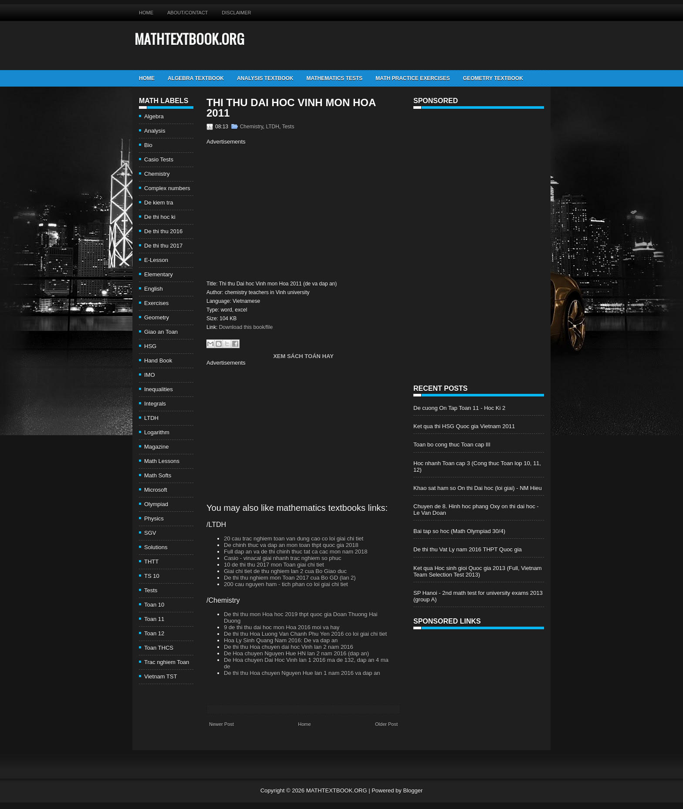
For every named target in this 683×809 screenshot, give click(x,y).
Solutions (155, 547)
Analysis (154, 131)
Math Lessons (161, 461)
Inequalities (158, 389)
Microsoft (155, 490)
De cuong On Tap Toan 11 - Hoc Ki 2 (459, 408)
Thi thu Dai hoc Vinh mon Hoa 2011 (290, 107)
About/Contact (187, 12)
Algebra (154, 116)
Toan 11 (154, 619)
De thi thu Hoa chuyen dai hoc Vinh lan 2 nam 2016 (288, 647)
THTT (151, 561)
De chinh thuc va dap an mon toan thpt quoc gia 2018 (291, 545)
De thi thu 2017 (163, 245)
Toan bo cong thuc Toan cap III (451, 444)
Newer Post (221, 724)
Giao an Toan (161, 332)
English (153, 288)
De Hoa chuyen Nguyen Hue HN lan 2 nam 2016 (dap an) (296, 653)
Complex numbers (167, 188)
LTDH (151, 418)
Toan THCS (158, 648)
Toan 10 (154, 604)
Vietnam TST (160, 676)
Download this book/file (246, 327)
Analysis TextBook (265, 78)
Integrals (155, 403)
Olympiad (156, 504)
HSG (150, 346)
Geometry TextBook (493, 78)
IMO (149, 375)
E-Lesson (156, 260)
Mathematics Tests (334, 78)
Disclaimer (236, 12)
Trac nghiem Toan (166, 662)
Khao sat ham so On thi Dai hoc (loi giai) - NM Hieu (477, 488)
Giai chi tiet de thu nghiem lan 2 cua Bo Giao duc (285, 571)
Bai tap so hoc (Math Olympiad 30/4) (459, 531)
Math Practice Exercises (412, 78)
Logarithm (156, 432)
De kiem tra (158, 202)
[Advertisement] (279, 211)
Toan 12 (154, 633)
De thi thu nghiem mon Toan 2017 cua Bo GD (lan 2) (290, 577)
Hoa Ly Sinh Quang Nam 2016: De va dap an (281, 640)
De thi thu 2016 (163, 231)
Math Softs (157, 475)
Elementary (158, 274)
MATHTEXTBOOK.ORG (189, 38)
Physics (154, 518)
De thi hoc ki (160, 217)
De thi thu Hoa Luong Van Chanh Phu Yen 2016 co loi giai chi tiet (305, 634)
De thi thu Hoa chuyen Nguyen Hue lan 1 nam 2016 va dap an (302, 673)
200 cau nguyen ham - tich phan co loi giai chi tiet (286, 584)
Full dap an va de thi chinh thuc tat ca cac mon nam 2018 (296, 551)
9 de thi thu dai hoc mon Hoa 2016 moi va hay (281, 627)
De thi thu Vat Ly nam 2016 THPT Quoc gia (467, 549)
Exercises (156, 303)
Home (146, 12)
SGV (150, 533)
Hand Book (158, 360)
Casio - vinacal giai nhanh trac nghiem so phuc (283, 558)
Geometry (156, 317)
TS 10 (151, 576)
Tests (150, 590)
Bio (148, 145)
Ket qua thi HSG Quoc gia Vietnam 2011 (464, 426)
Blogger (413, 790)
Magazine (156, 446)
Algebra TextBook (196, 78)
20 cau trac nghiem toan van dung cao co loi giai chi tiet (293, 538)
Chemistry (157, 174)
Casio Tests (158, 159)
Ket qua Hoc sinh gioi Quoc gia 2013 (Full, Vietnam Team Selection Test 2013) (477, 571)
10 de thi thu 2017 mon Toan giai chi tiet (274, 564)
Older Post (386, 724)
